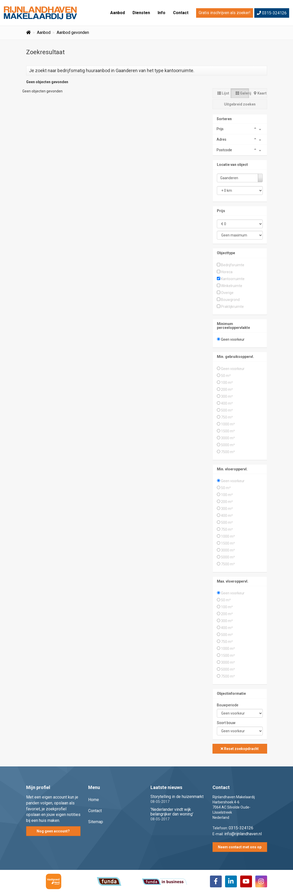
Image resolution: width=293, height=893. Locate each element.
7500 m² (228, 452)
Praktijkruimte (232, 307)
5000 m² (228, 445)
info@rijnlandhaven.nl (243, 833)
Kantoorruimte (233, 279)
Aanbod (117, 12)
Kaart (260, 93)
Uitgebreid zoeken (240, 104)
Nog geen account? (53, 831)
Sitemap (95, 821)
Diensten (141, 12)
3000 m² (228, 438)
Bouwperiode (227, 705)
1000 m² (228, 424)
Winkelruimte (231, 286)
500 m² (227, 410)
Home (93, 799)
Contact (180, 12)
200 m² (227, 389)
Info (161, 12)
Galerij (242, 93)
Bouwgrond (230, 300)
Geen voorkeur (233, 339)
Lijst (223, 93)
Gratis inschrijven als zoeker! (224, 12)
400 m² (227, 403)
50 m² (226, 376)
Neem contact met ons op (239, 847)
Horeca (227, 272)
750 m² (227, 417)
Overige (227, 293)
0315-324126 (272, 13)
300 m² (227, 396)
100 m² (227, 383)
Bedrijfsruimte (232, 265)
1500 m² (228, 431)
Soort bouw (226, 723)
